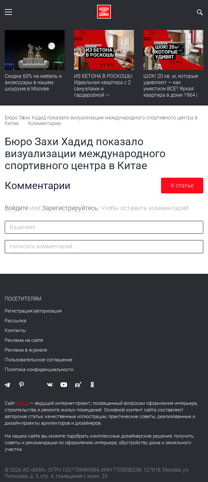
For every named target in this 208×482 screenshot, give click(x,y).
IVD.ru (22, 403)
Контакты (15, 330)
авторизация (48, 311)
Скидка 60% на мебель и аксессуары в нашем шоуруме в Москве (33, 82)
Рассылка (15, 321)
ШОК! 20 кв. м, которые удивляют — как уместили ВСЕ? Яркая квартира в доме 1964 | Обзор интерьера (170, 88)
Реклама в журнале (26, 350)
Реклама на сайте (24, 340)
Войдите (16, 208)
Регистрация (18, 311)
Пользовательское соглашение (38, 360)
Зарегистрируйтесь (70, 208)
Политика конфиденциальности (39, 369)
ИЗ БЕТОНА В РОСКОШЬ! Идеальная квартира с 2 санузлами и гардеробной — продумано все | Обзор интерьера (103, 92)
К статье (182, 185)
